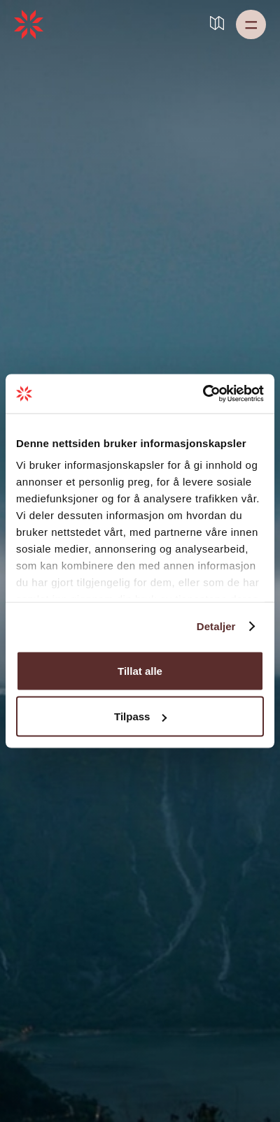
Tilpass (140, 716)
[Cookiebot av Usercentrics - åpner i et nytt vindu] (202, 394)
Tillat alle (140, 670)
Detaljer (216, 626)
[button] (251, 24)
